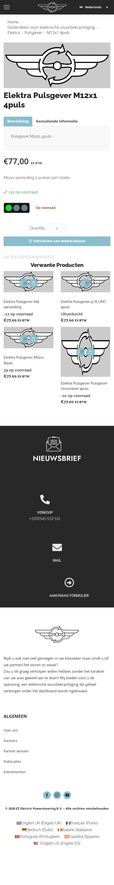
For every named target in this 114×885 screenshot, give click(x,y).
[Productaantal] (57, 228)
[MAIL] (57, 574)
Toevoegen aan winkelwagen (59, 241)
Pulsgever (33, 32)
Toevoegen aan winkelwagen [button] (33, 283)
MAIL (57, 587)
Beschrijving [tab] (18, 121)
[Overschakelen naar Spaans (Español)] (82, 836)
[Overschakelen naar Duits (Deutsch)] (37, 830)
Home (13, 22)
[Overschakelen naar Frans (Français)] (82, 823)
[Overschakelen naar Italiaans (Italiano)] (74, 830)
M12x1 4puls (58, 32)
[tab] (18, 121)
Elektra (13, 32)
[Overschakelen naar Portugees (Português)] (37, 836)
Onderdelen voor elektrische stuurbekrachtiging (51, 27)
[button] (95, 7)
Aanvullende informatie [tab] (57, 121)
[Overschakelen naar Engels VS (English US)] (57, 843)
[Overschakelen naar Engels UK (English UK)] (39, 823)
